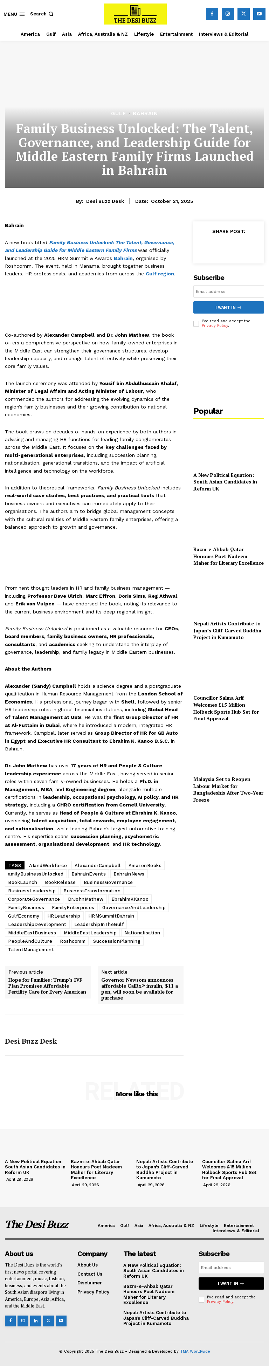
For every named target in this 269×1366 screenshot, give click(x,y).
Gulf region (160, 273)
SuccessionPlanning (116, 941)
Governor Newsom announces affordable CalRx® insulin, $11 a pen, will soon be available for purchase (139, 989)
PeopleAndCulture (30, 941)
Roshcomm (72, 941)
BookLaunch (22, 882)
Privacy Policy (215, 325)
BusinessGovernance (108, 882)
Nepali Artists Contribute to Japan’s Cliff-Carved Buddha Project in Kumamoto (227, 630)
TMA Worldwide (195, 1351)
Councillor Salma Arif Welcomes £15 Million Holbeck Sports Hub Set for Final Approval (226, 708)
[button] (42, 14)
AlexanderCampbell (98, 865)
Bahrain (145, 113)
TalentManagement (31, 949)
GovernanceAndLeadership (134, 907)
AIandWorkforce (48, 865)
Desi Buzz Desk (105, 201)
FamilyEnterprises (73, 907)
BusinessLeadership (32, 890)
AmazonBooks (145, 865)
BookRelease (60, 882)
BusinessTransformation (91, 890)
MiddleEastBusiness (32, 932)
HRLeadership (64, 916)
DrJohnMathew (86, 899)
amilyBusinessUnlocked (36, 874)
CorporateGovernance (34, 899)
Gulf (118, 113)
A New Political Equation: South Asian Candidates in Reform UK (225, 482)
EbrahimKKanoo (130, 899)
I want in (228, 307)
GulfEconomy (24, 916)
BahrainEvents (88, 874)
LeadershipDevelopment (37, 924)
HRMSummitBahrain (111, 916)
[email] (228, 291)
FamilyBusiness (26, 907)
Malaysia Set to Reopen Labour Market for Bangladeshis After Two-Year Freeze (228, 789)
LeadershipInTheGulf (99, 924)
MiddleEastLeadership (90, 932)
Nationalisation (142, 932)
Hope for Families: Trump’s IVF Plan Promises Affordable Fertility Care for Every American (47, 986)
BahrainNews (129, 874)
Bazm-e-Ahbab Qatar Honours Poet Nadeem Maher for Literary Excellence (228, 556)
